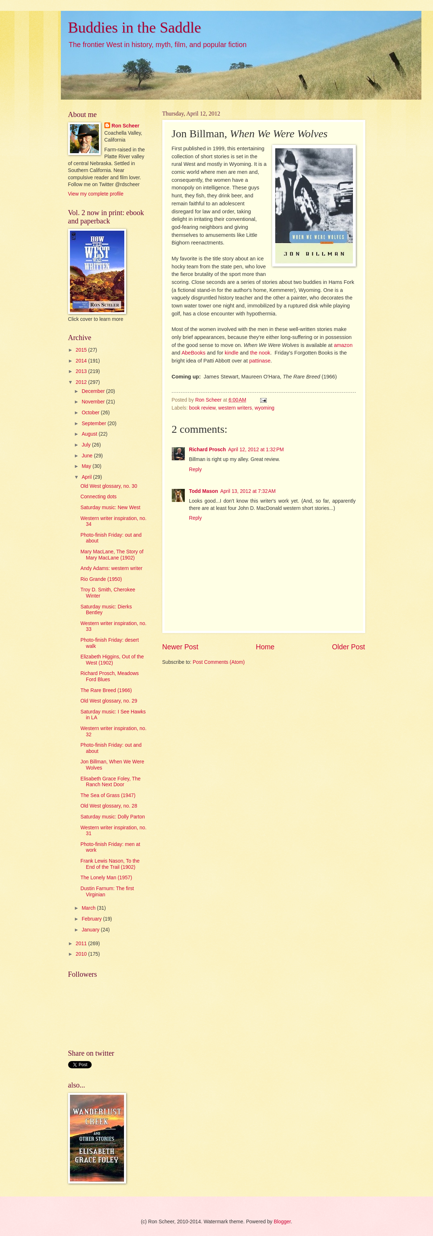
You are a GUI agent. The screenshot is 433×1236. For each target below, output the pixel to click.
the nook (260, 353)
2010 (82, 954)
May (87, 466)
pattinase (260, 361)
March (89, 908)
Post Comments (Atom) (219, 662)
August (90, 434)
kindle (231, 353)
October (91, 412)
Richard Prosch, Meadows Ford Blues (109, 676)
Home (265, 647)
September (94, 423)
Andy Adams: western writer (111, 568)
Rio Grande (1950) (101, 579)
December (94, 391)
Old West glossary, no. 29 (108, 701)
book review (202, 408)
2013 (82, 371)
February (92, 919)
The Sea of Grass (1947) (108, 795)
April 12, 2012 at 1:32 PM (256, 449)
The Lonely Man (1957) (106, 877)
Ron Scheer (126, 126)
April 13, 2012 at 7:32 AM (248, 491)
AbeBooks (193, 353)
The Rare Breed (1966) (106, 690)
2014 (82, 361)
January (91, 930)
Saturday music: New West (110, 507)
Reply (195, 469)
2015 (82, 350)
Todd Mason (203, 491)
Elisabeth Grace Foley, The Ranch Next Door (110, 782)
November (94, 402)
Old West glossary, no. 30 (108, 486)
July (87, 445)
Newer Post (180, 647)
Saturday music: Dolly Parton (112, 817)
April (87, 477)
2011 (82, 943)
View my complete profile (96, 194)
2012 (82, 382)
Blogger (282, 1221)
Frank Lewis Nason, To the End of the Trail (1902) (110, 864)
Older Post (348, 647)
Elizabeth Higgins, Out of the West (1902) (112, 660)
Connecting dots (98, 496)
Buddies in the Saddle (134, 27)
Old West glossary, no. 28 (108, 806)
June (88, 455)
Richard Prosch (207, 449)
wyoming (264, 408)
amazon (343, 345)
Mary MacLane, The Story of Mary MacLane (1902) (111, 555)
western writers (235, 408)
